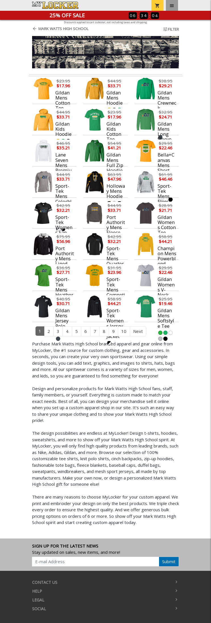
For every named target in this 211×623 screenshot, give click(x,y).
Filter (171, 29)
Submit (169, 561)
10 (123, 331)
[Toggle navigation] (172, 5)
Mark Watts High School (60, 28)
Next (138, 331)
